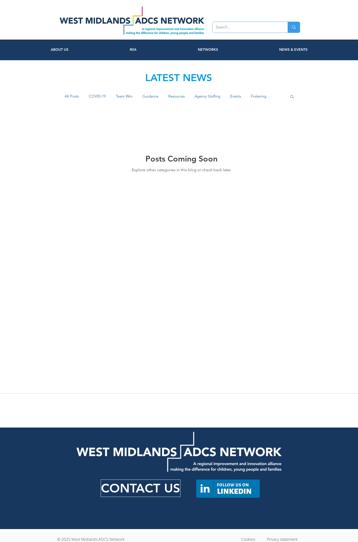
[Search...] (246, 27)
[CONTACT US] (140, 488)
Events (235, 96)
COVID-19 (97, 96)
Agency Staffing (207, 96)
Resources (176, 96)
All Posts (72, 96)
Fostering (258, 96)
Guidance (150, 96)
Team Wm (124, 96)
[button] (292, 97)
